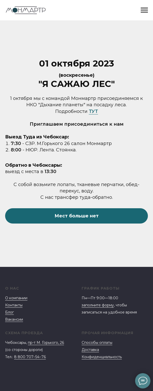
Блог (9, 312)
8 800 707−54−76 (30, 357)
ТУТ (93, 111)
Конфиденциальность (102, 357)
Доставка (90, 349)
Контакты (14, 305)
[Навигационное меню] (144, 10)
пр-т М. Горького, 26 (46, 342)
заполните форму (98, 305)
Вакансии (14, 319)
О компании (16, 298)
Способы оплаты (97, 342)
